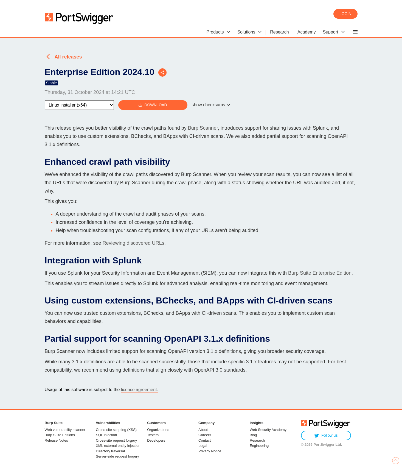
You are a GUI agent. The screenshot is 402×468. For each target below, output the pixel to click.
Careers (204, 435)
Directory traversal (110, 451)
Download (152, 105)
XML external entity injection (118, 446)
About (203, 430)
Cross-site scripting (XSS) (116, 430)
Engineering (259, 446)
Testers (153, 435)
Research (257, 440)
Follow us (326, 435)
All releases (68, 57)
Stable (51, 83)
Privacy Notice (209, 451)
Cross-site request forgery (116, 440)
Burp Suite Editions (60, 435)
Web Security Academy (268, 430)
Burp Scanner (203, 128)
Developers (156, 440)
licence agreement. (139, 389)
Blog (253, 435)
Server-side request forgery (117, 456)
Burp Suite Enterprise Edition (320, 273)
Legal (202, 446)
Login (345, 14)
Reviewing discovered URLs (133, 243)
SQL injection (106, 435)
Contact (204, 440)
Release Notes (56, 440)
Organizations (158, 430)
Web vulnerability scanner (65, 430)
